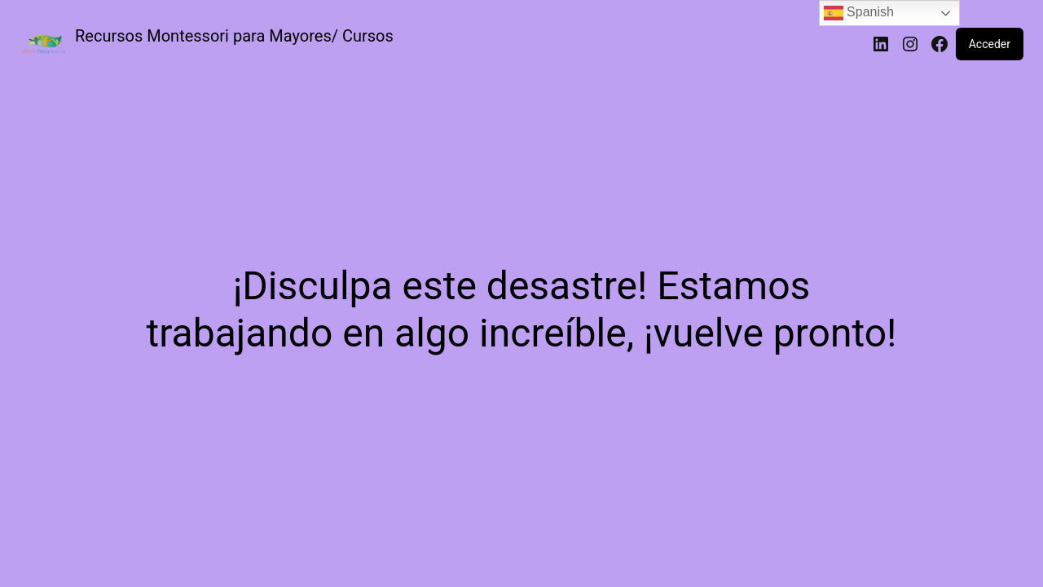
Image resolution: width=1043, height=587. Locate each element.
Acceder (989, 44)
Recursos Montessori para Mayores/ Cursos (234, 36)
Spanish (859, 13)
